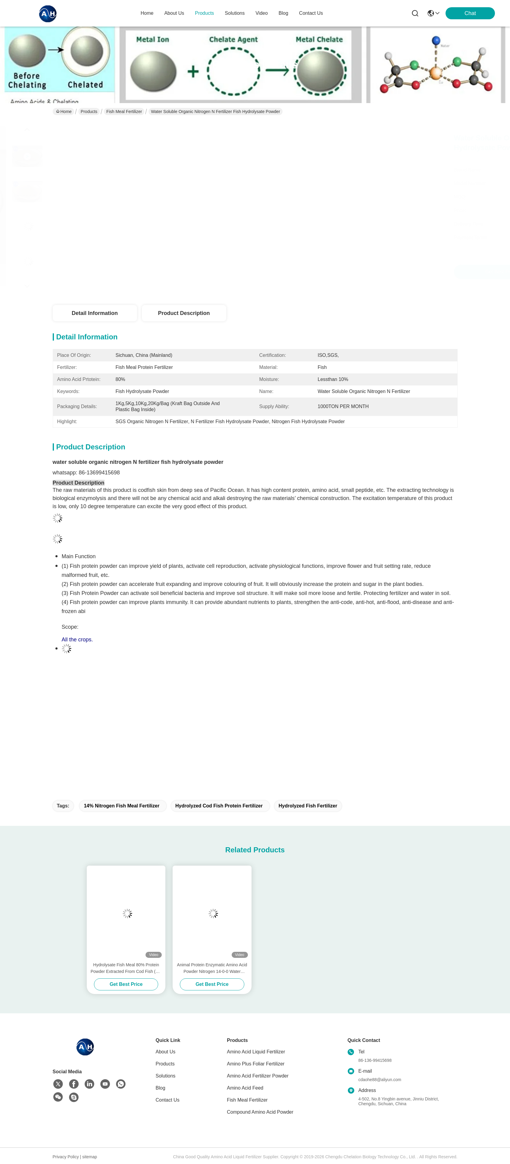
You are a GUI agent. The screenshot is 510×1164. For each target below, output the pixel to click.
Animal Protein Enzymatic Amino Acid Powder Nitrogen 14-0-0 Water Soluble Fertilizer (212, 968)
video (261, 13)
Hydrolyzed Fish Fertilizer (308, 805)
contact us (311, 13)
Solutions (166, 1075)
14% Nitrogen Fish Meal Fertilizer (121, 805)
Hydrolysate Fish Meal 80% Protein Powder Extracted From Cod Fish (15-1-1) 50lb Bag (126, 968)
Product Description (184, 313)
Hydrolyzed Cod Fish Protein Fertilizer (219, 805)
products (204, 13)
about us (174, 13)
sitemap (89, 1156)
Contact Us (168, 1100)
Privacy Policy (66, 1156)
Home (147, 13)
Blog (160, 1087)
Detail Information (95, 313)
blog (283, 13)
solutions (235, 13)
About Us (166, 1051)
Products (89, 111)
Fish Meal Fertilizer (124, 111)
